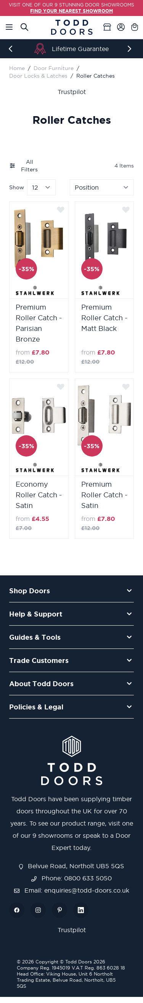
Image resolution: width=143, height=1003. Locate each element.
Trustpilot (72, 91)
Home (17, 68)
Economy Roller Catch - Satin (39, 495)
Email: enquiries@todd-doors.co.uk (71, 890)
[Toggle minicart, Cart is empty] (134, 27)
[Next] (131, 49)
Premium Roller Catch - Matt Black (104, 317)
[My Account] (121, 27)
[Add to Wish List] (60, 209)
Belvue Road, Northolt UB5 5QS (71, 865)
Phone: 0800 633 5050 (71, 878)
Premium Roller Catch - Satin (104, 495)
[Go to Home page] (72, 27)
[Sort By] (102, 187)
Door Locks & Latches (38, 76)
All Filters (23, 165)
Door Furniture (54, 68)
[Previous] (12, 49)
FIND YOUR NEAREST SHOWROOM (71, 10)
